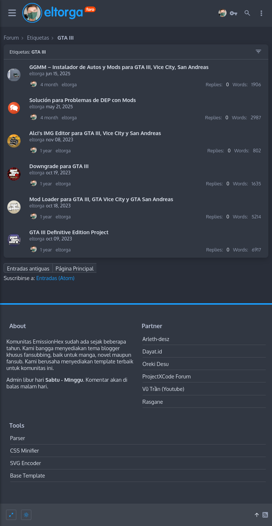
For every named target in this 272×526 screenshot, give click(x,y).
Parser (17, 438)
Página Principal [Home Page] (74, 268)
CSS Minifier (24, 450)
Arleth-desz (156, 338)
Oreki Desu (156, 363)
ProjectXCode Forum (167, 376)
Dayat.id (152, 351)
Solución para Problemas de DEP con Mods (82, 100)
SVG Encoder (25, 463)
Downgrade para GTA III (59, 166)
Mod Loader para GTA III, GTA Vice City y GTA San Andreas (101, 199)
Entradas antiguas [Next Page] (28, 268)
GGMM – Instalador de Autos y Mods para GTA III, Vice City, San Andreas (119, 67)
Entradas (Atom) (55, 278)
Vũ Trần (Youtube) (163, 388)
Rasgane (153, 401)
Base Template (27, 475)
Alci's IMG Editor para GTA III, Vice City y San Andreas (95, 133)
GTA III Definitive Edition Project (69, 232)
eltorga (36, 73)
